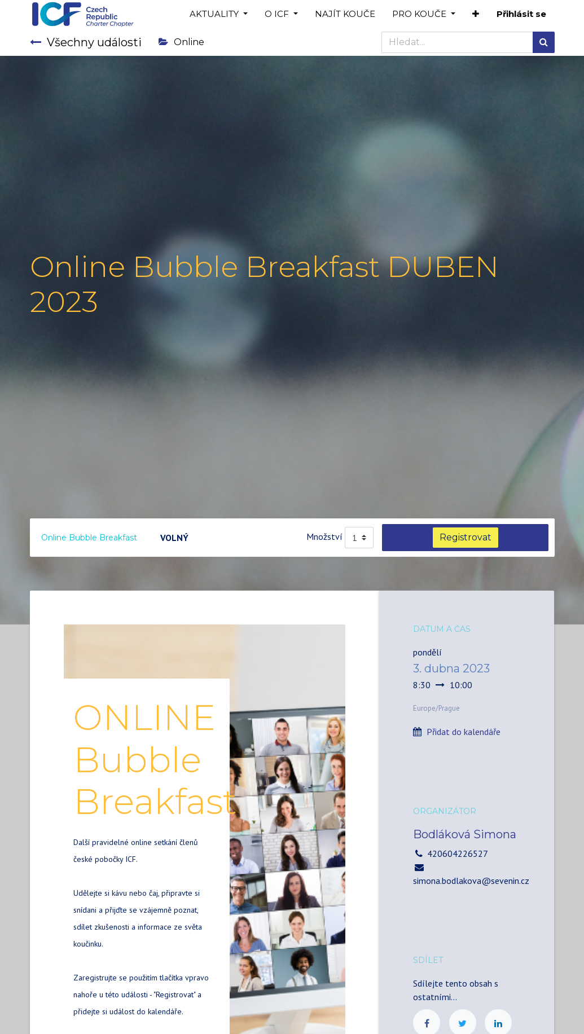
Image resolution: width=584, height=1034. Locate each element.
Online (181, 42)
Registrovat (465, 537)
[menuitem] (345, 14)
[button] (476, 14)
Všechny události (86, 42)
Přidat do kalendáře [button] (463, 731)
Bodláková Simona (464, 834)
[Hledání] (544, 42)
